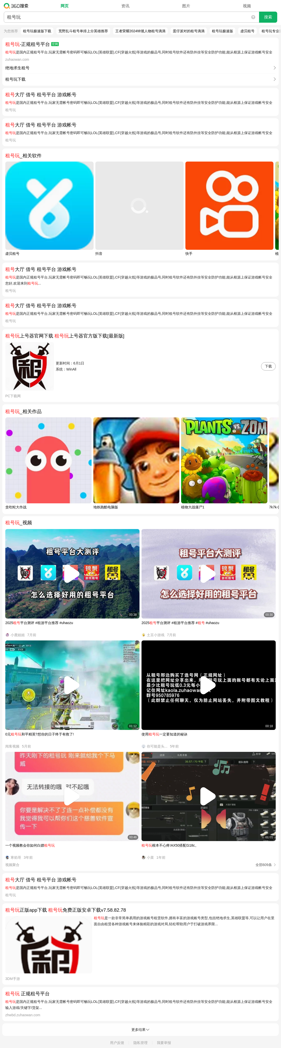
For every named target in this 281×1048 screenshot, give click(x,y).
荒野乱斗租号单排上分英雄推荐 (83, 31)
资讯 (125, 6)
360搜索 (17, 5)
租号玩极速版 (222, 31)
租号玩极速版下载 (37, 31)
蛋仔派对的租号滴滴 (189, 31)
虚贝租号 (247, 31)
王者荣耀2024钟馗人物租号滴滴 (140, 31)
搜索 (268, 17)
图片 (186, 6)
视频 (247, 6)
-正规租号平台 (32, 44)
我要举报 (164, 1043)
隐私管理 (140, 1043)
